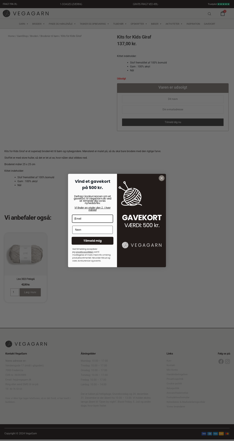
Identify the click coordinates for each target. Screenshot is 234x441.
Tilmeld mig (92, 241)
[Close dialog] (162, 178)
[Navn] (92, 230)
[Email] (92, 219)
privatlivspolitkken (85, 252)
